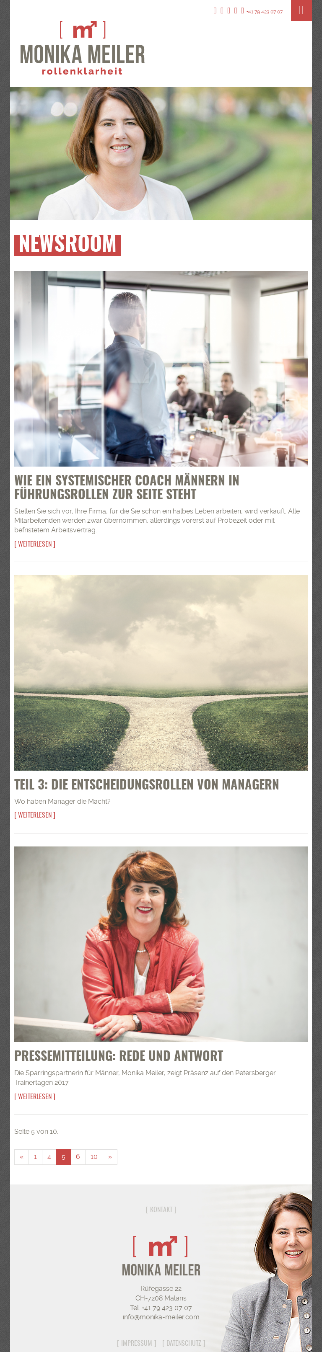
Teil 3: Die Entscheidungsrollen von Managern (146, 785)
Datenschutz (183, 1343)
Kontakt (161, 1210)
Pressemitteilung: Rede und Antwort (118, 1057)
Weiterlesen (34, 544)
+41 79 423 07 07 (262, 12)
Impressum (136, 1343)
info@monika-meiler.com (161, 1317)
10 (94, 1157)
